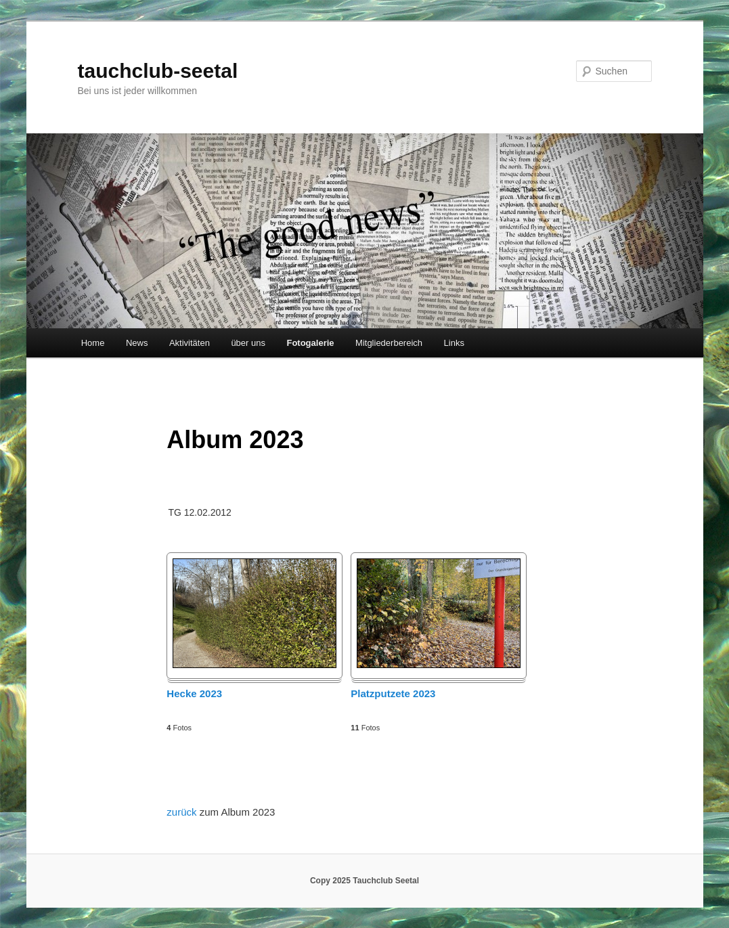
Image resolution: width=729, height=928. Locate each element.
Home (93, 343)
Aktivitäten (189, 343)
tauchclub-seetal (158, 71)
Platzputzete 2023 (393, 693)
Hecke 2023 (194, 693)
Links (454, 343)
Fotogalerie (310, 343)
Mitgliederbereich (388, 343)
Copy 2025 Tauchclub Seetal (364, 880)
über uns (248, 343)
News (137, 343)
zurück (183, 812)
